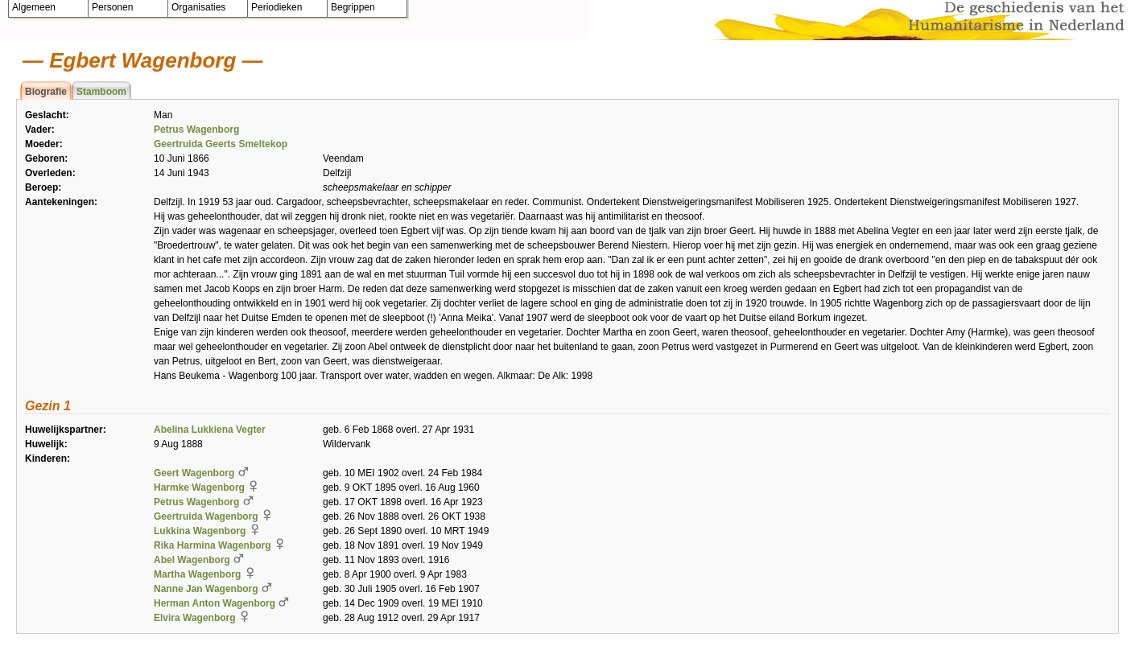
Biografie (46, 91)
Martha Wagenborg (197, 574)
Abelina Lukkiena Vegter (210, 429)
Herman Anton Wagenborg (214, 603)
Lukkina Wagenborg (200, 531)
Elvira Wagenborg (195, 617)
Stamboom (101, 91)
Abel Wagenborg (192, 560)
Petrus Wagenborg (196, 129)
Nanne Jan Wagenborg (206, 588)
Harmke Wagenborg (199, 487)
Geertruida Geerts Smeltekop (220, 144)
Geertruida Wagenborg (206, 516)
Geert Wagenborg (194, 473)
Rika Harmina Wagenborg (212, 545)
